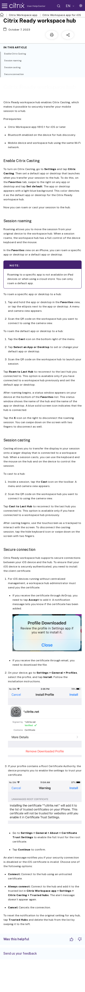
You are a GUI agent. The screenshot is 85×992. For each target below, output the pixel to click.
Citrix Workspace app (23, 15)
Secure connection (16, 73)
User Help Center (36, 6)
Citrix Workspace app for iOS (61, 15)
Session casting (15, 67)
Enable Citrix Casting (17, 53)
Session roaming (15, 60)
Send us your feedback (20, 953)
